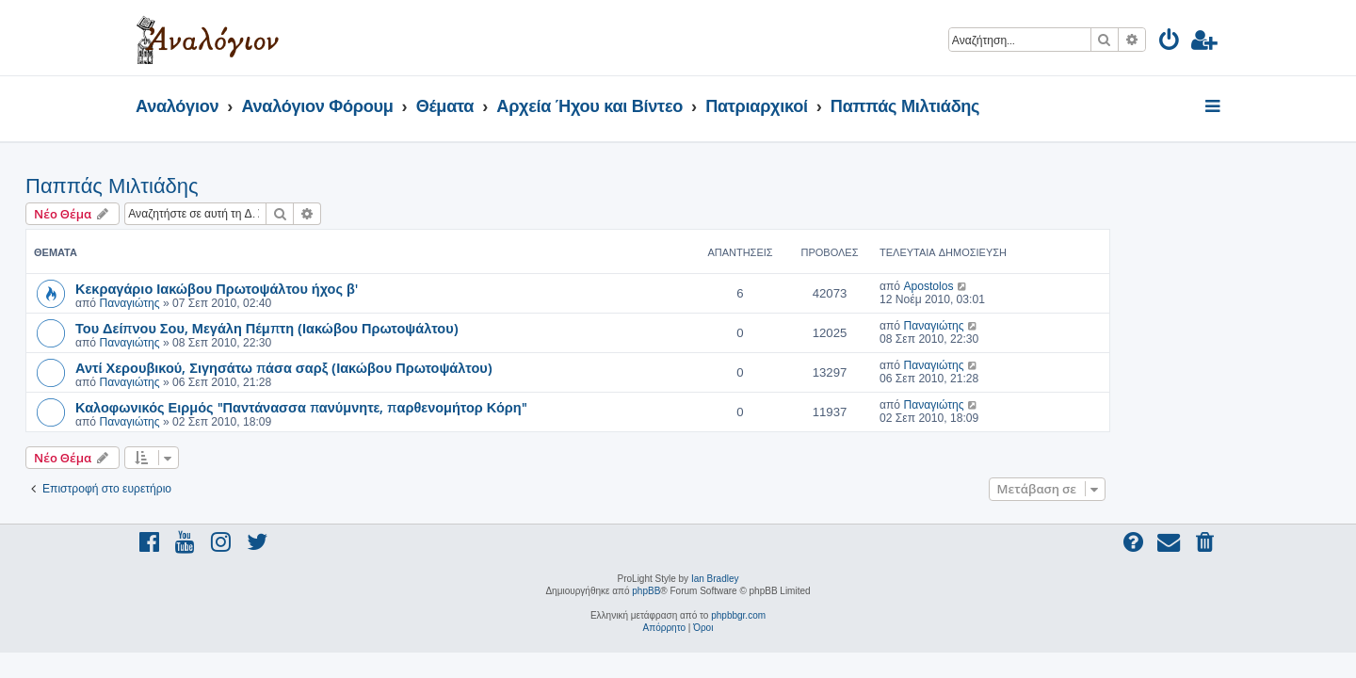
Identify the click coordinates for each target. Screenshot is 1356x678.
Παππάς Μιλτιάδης (222, 186)
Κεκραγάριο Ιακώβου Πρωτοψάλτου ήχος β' (327, 288)
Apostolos (1038, 286)
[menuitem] (1170, 42)
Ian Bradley (715, 578)
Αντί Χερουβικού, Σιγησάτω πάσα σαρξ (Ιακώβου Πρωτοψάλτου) (394, 367)
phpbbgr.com (738, 615)
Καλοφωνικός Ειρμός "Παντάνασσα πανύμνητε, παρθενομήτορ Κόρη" (412, 406)
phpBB (646, 591)
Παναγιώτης (239, 303)
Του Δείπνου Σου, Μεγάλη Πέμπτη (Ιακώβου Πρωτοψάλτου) (377, 327)
